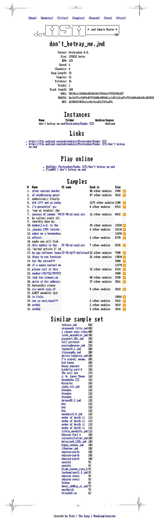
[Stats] (121, 18)
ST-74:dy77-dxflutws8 (75, 252)
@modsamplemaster (105, 516)
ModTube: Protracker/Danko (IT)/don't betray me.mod (80, 166)
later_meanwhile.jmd (75, 335)
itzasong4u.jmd (71, 352)
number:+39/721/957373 (46, 273)
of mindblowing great (46, 195)
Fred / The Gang (79, 516)
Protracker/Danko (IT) (80, 123)
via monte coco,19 (43, 289)
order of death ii (73, 417)
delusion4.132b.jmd (74, 441)
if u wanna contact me (46, 265)
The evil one (70, 373)
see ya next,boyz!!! (45, 301)
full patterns (70, 342)
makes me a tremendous (46, 233)
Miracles (67, 383)
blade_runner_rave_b (75, 469)
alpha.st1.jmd (70, 386)
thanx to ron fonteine (46, 257)
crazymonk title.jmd (75, 328)
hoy (64, 404)
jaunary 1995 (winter (46, 229)
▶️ (124, 190)
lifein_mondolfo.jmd (75, 431)
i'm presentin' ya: (44, 206)
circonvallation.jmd (75, 438)
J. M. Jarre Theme (73, 376)
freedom (66, 390)
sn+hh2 (36, 309)
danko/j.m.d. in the (45, 225)
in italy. (38, 296)
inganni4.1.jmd (71, 349)
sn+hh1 (36, 305)
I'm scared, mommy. (74, 359)
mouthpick (68, 489)
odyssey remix (70, 476)
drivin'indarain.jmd (75, 355)
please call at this (45, 269)
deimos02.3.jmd (71, 400)
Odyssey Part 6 (71, 434)
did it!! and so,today (46, 202)
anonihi (66, 462)
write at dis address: (46, 281)
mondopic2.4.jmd (72, 414)
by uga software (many (46, 252)
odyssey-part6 (70, 452)
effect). (37, 237)
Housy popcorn (70, 366)
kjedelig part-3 (72, 369)
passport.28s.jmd (73, 338)
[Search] (94, 18)
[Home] (32, 18)
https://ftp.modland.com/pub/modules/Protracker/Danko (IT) (68, 141)
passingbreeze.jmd (73, 345)
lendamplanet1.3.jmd (75, 472)
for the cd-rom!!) (43, 261)
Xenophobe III (70, 379)
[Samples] (78, 18)
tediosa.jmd (69, 325)
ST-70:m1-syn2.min (73, 245)
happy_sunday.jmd (73, 445)
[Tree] (108, 18)
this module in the (44, 245)
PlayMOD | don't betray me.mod (66, 169)
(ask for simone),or (45, 277)
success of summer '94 (46, 214)
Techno (66, 482)
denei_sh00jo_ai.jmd (75, 486)
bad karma (68, 362)
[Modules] (47, 18)
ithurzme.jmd (70, 448)
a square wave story (75, 331)
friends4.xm (69, 493)
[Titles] (62, 18)
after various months (46, 191)
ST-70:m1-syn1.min (73, 214)
